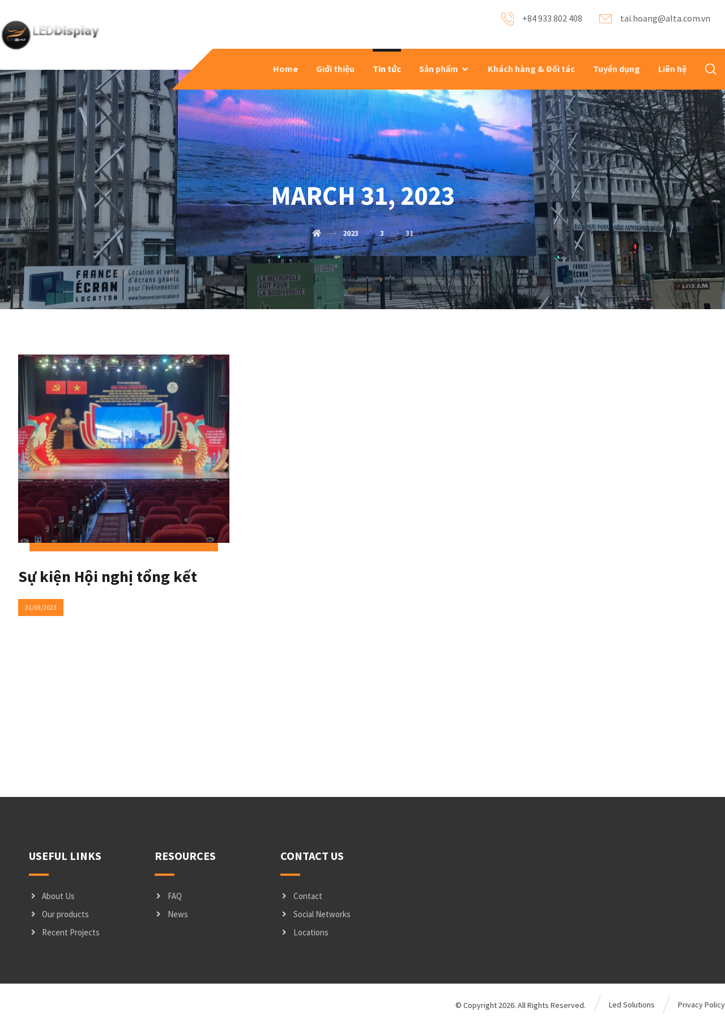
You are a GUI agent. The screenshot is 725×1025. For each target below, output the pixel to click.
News (171, 914)
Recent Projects (64, 932)
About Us (52, 896)
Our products (59, 914)
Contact (301, 896)
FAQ (168, 896)
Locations (304, 932)
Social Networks (315, 914)
